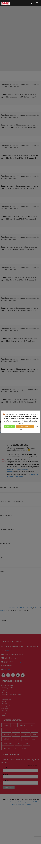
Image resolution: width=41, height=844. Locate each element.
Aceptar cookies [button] (11, 426)
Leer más (20, 429)
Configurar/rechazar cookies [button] (27, 426)
